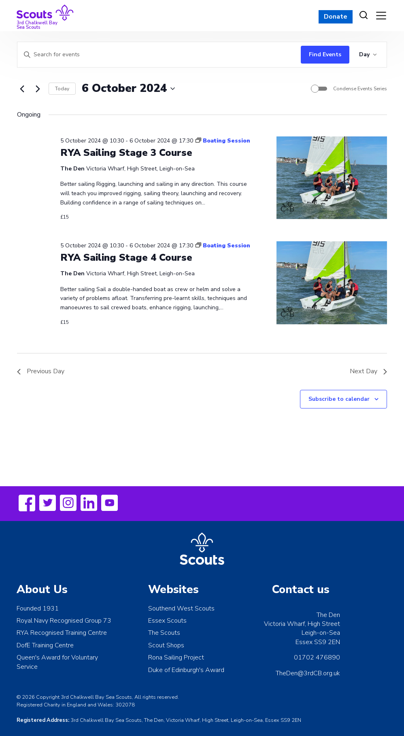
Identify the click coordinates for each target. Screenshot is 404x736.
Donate (335, 16)
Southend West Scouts (181, 608)
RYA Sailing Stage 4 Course (126, 257)
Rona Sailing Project (176, 657)
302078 (125, 704)
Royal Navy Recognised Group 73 (64, 620)
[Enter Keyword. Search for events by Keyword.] (157, 55)
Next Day (368, 371)
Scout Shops (166, 645)
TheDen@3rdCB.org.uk (308, 673)
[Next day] (38, 89)
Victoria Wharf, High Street (302, 623)
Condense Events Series (360, 88)
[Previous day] (22, 89)
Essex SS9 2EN (318, 642)
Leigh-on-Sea (321, 632)
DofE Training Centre (45, 645)
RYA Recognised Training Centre (62, 632)
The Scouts (164, 632)
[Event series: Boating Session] (223, 141)
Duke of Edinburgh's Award (186, 670)
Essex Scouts (167, 620)
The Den (328, 614)
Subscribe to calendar (339, 399)
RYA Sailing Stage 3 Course (126, 152)
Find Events (325, 54)
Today (62, 88)
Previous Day (40, 371)
